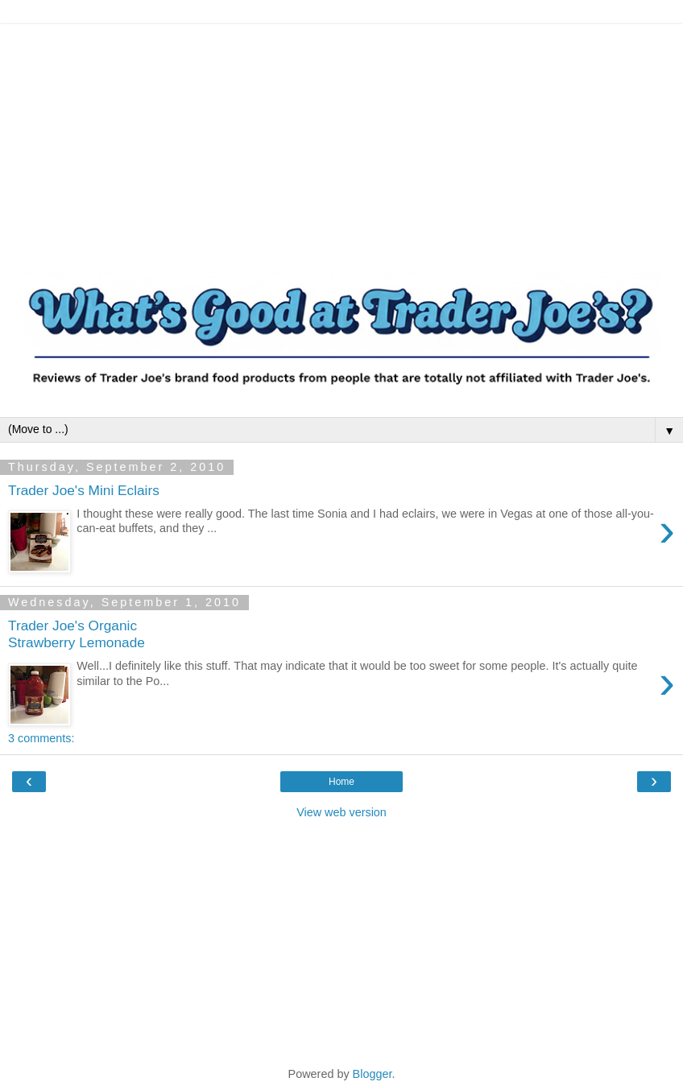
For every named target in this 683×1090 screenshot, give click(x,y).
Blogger (372, 1073)
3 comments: (41, 738)
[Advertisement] (341, 137)
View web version (341, 812)
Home (341, 781)
